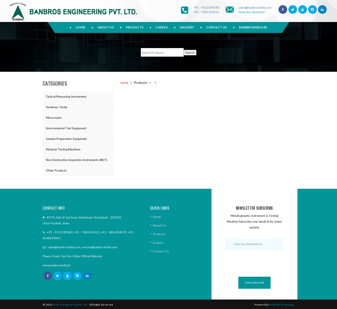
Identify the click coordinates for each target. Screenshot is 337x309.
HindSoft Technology (281, 304)
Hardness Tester (57, 107)
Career (162, 27)
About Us (159, 225)
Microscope (53, 117)
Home (80, 27)
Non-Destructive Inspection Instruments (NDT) (76, 160)
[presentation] (258, 267)
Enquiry (187, 27)
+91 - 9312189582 (206, 7)
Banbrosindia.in (253, 27)
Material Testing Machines (63, 149)
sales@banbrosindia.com (255, 7)
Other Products (56, 170)
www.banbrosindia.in (56, 265)
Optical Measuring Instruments (66, 96)
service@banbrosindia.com (99, 247)
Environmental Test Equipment (66, 128)
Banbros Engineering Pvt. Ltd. (70, 304)
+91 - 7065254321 (206, 12)
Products (134, 27)
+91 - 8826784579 (114, 232)
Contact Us (216, 27)
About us (105, 27)
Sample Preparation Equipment (66, 138)
